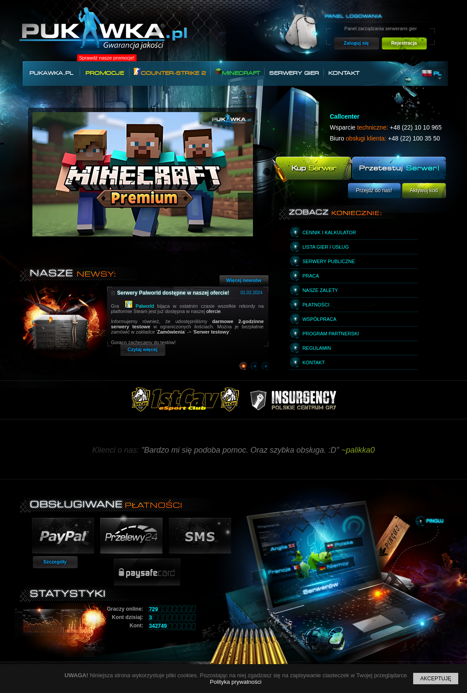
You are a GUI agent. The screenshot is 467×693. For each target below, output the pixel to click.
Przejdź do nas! (374, 190)
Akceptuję (435, 678)
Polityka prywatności (236, 682)
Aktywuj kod (424, 190)
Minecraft (237, 72)
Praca (310, 275)
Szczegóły (55, 561)
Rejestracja (404, 43)
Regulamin (316, 348)
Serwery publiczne (328, 261)
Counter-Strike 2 (170, 72)
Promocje (104, 73)
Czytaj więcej (142, 349)
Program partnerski (330, 333)
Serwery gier (294, 73)
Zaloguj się (356, 43)
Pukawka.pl (51, 73)
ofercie (213, 311)
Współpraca (319, 319)
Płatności (316, 304)
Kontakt (343, 73)
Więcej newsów (244, 280)
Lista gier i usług (325, 247)
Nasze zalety (320, 290)
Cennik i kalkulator (329, 232)
